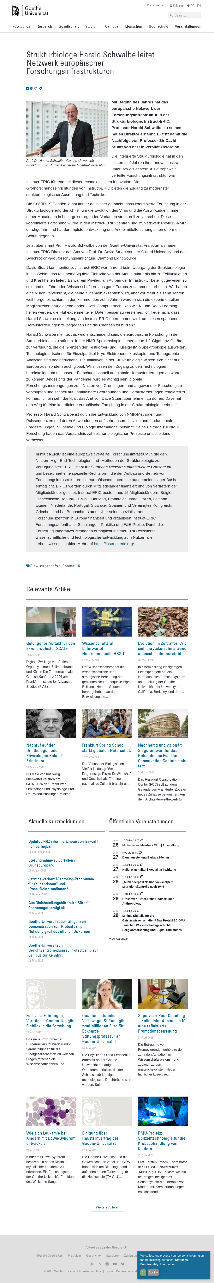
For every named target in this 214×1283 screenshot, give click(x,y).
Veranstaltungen (188, 26)
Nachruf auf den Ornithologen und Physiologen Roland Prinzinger (44, 753)
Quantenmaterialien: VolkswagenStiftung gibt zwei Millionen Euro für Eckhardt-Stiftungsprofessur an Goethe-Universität (104, 1028)
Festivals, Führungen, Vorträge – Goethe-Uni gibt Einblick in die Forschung (50, 1021)
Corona (68, 565)
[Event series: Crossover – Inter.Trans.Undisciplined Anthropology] (141, 894)
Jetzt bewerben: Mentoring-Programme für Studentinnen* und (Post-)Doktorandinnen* (61, 884)
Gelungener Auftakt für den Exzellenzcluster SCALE (50, 645)
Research (44, 26)
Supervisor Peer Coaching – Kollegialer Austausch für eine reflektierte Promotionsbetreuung (162, 1023)
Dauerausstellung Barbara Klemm (145, 857)
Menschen (133, 26)
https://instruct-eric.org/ (114, 544)
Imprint (109, 1271)
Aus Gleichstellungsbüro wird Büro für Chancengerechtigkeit (59, 905)
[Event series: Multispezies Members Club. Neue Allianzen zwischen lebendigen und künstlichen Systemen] (141, 840)
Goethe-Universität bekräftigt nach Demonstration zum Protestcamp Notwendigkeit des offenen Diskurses (59, 926)
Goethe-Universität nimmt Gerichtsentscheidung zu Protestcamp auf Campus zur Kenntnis (63, 950)
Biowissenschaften (45, 565)
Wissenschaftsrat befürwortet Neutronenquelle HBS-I (103, 648)
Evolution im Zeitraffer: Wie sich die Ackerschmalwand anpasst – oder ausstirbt (162, 648)
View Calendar (118, 938)
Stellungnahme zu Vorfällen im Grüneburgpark (53, 862)
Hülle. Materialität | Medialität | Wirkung (149, 869)
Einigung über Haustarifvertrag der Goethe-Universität (100, 1138)
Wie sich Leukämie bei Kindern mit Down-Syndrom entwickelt (50, 1138)
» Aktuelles (21, 26)
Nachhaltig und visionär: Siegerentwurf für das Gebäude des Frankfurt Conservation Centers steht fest (162, 755)
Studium (92, 26)
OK (143, 1272)
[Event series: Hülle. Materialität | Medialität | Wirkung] (141, 864)
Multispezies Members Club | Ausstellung (150, 845)
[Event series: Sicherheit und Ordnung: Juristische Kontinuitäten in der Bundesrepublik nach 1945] (141, 877)
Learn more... (168, 1264)
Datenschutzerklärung (130, 1271)
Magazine (155, 5)
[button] (107, 1207)
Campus (111, 26)
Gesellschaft (69, 26)
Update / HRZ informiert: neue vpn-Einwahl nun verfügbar (63, 844)
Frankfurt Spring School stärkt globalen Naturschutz (107, 747)
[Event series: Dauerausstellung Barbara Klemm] (140, 852)
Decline (153, 1272)
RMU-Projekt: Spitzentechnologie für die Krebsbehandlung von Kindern (161, 1140)
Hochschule (158, 26)
